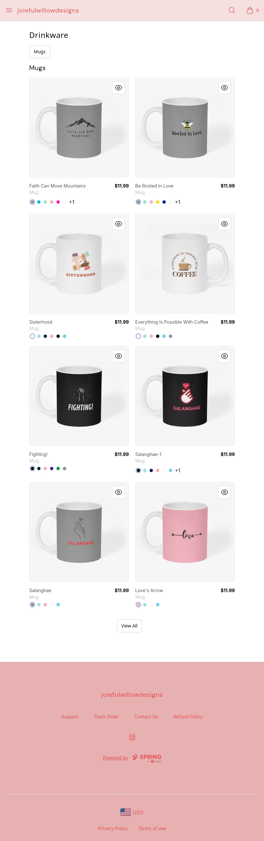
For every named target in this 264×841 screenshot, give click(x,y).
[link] (79, 127)
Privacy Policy (113, 828)
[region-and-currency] (132, 812)
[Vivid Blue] (39, 202)
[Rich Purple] (52, 468)
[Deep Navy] (45, 336)
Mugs (40, 51)
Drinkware (48, 35)
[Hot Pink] (58, 202)
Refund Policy (188, 716)
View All (129, 626)
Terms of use (152, 828)
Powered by (132, 758)
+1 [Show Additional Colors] (72, 202)
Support (69, 716)
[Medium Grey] (32, 202)
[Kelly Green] (58, 468)
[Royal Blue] (164, 202)
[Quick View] (118, 87)
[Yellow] (158, 202)
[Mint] (45, 202)
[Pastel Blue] (64, 336)
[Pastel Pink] (52, 202)
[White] (64, 202)
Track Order (106, 716)
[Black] (58, 336)
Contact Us (146, 716)
